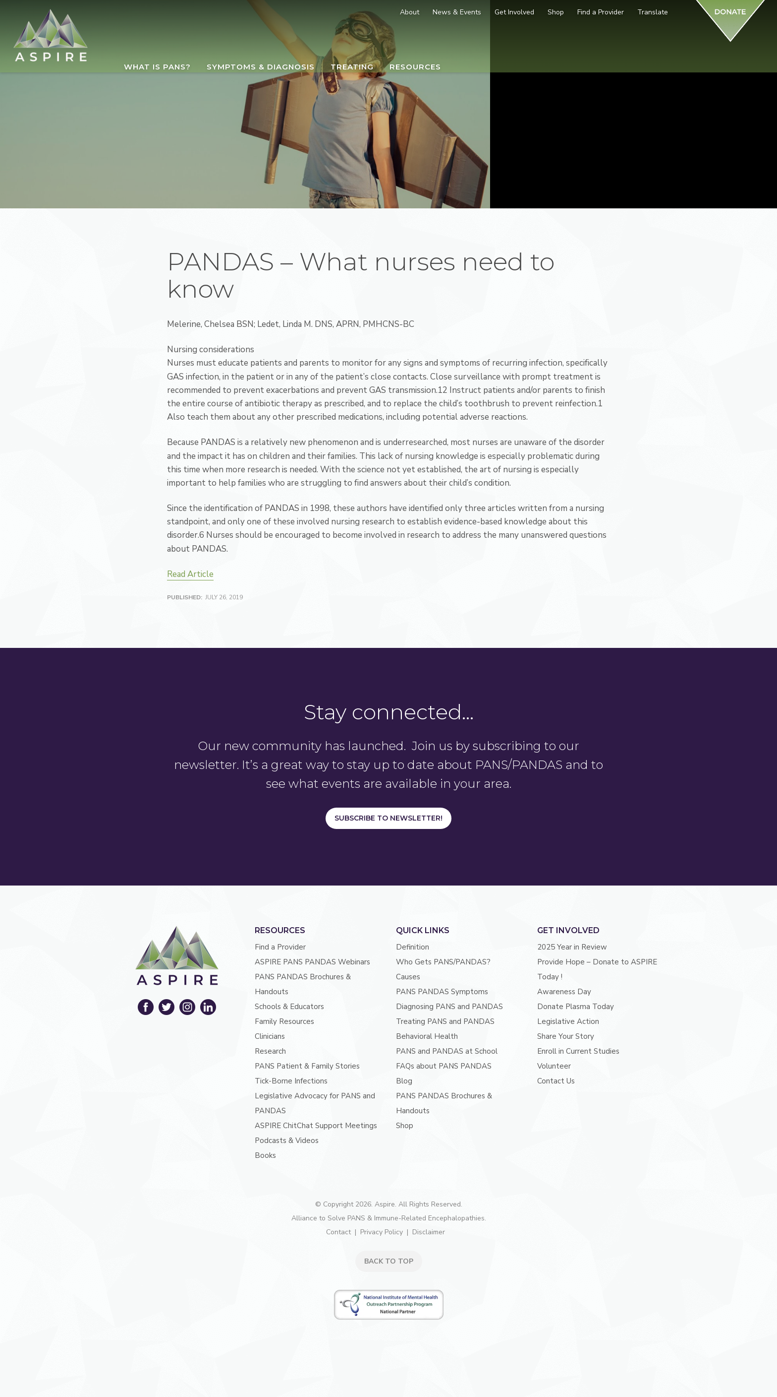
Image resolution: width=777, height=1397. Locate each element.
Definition (412, 947)
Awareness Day (564, 992)
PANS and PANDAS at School (447, 1051)
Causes (408, 977)
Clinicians (270, 1036)
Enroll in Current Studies (578, 1051)
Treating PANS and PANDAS (445, 1021)
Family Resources (284, 1021)
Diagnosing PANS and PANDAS (449, 1007)
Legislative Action (568, 1021)
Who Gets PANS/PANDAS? (443, 962)
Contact (338, 1232)
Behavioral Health (427, 1036)
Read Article (190, 574)
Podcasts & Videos (287, 1140)
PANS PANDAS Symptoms (442, 992)
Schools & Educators (289, 1007)
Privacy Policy (381, 1232)
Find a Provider (280, 947)
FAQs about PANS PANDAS (444, 1066)
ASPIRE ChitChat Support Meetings (316, 1126)
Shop (404, 1126)
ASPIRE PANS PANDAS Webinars (312, 962)
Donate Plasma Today (575, 1007)
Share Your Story (565, 1036)
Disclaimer (428, 1232)
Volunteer (554, 1066)
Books (265, 1155)
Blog (404, 1081)
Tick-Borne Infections (291, 1081)
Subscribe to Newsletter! (388, 818)
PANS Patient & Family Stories (307, 1066)
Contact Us (556, 1081)
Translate (652, 12)
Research (270, 1051)
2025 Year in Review (572, 947)
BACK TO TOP (388, 1261)
